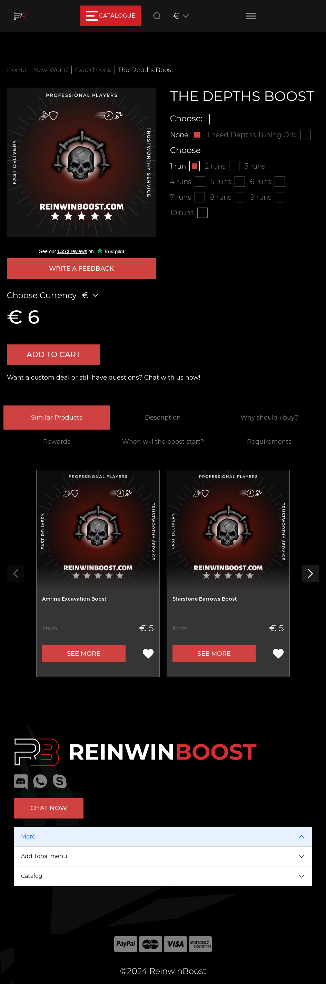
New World (50, 70)
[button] (310, 573)
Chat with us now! (172, 377)
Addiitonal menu (44, 856)
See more (83, 653)
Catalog (31, 876)
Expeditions (93, 70)
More (28, 836)
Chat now (48, 808)
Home (16, 70)
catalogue (110, 16)
